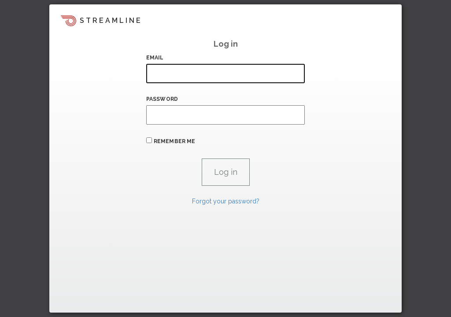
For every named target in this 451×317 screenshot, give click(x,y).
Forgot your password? (225, 201)
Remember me (174, 141)
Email (155, 58)
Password (162, 99)
